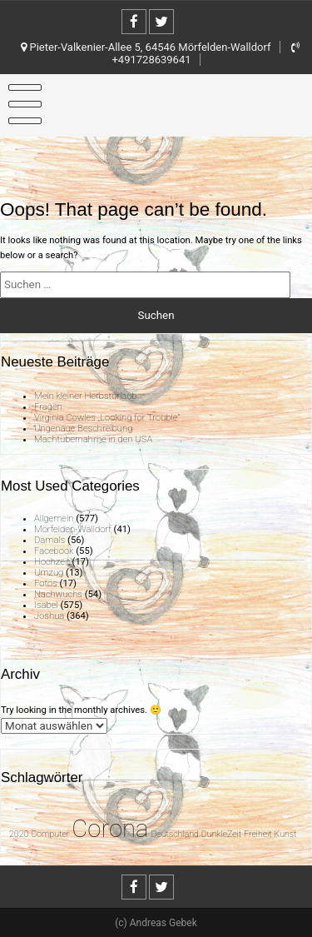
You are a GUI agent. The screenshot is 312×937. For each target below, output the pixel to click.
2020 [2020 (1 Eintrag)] (18, 834)
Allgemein (53, 518)
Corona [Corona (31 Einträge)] (110, 829)
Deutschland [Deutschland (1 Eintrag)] (175, 834)
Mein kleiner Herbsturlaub (85, 396)
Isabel (46, 605)
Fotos (45, 583)
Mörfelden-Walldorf (72, 529)
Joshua (49, 616)
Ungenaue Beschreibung (83, 428)
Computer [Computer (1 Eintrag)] (50, 834)
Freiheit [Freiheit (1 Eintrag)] (258, 834)
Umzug (48, 572)
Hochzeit (52, 561)
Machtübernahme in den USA (93, 439)
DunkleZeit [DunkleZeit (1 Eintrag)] (221, 834)
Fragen (48, 406)
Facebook (53, 551)
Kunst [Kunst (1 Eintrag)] (286, 834)
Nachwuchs (58, 594)
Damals (49, 540)
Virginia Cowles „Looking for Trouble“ (107, 417)
